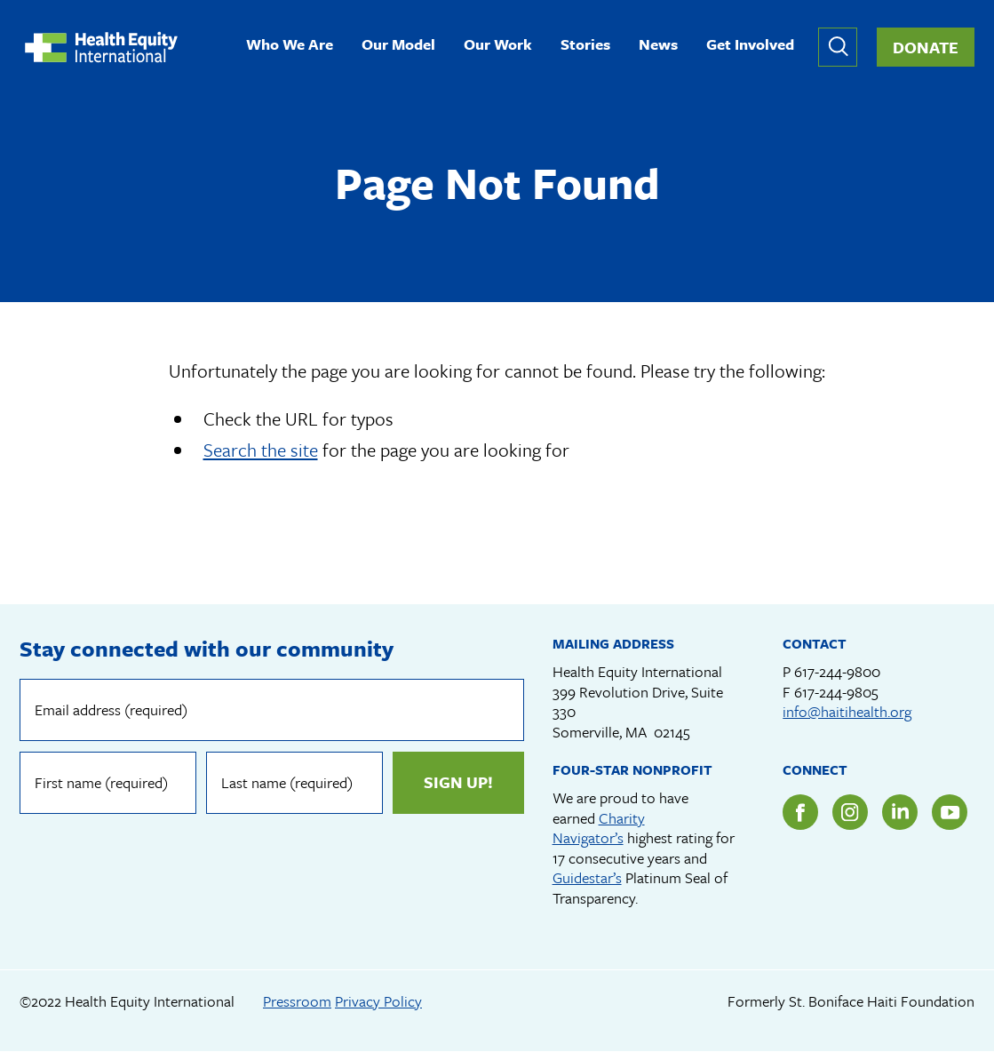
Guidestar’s (587, 877)
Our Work (498, 45)
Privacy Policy (378, 1001)
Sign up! (458, 781)
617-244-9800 (837, 671)
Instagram (850, 812)
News (658, 45)
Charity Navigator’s (599, 828)
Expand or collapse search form (837, 47)
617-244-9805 (836, 692)
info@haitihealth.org (847, 711)
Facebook (800, 812)
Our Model (398, 45)
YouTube (949, 812)
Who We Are (289, 45)
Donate (925, 47)
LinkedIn (900, 812)
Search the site (260, 449)
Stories (585, 45)
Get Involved (750, 45)
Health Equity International (101, 47)
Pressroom (297, 1001)
